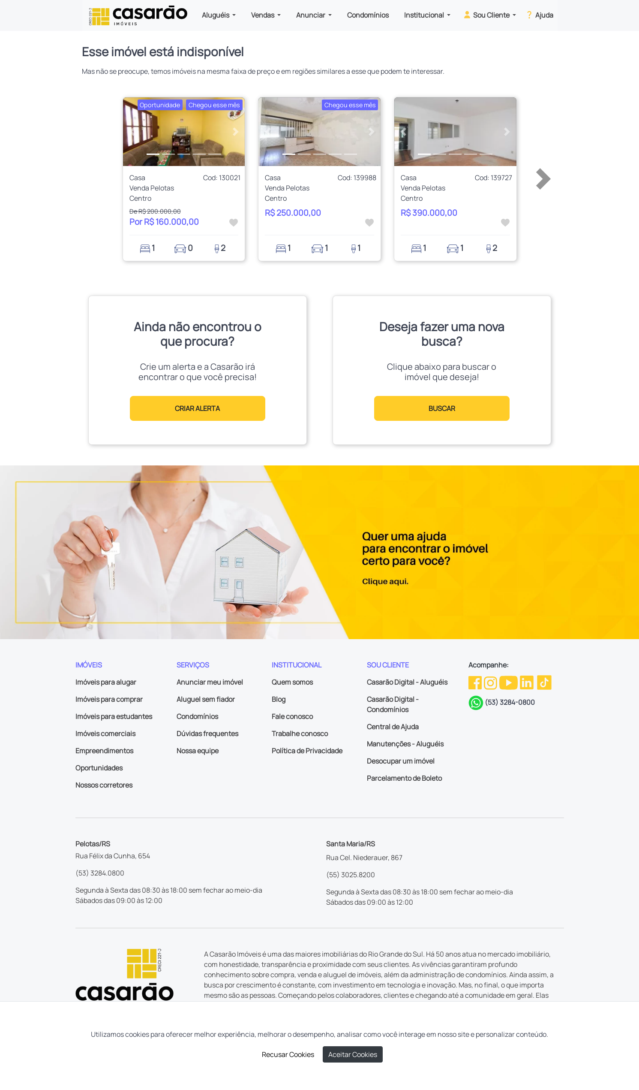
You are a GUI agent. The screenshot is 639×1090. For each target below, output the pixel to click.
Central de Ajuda (393, 726)
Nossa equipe (198, 750)
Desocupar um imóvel (401, 761)
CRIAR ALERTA (197, 408)
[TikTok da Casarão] (544, 682)
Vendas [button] (263, 15)
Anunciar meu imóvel (210, 682)
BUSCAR (442, 408)
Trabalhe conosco (300, 733)
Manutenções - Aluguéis (405, 744)
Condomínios (368, 15)
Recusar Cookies (288, 1054)
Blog (278, 699)
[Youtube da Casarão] (509, 682)
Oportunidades (99, 768)
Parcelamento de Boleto (404, 778)
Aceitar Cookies (352, 1054)
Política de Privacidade (307, 750)
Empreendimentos (104, 750)
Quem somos (292, 682)
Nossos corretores (103, 785)
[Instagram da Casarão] (491, 682)
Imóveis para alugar (105, 682)
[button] (132, 131)
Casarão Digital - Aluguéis (407, 682)
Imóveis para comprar (109, 699)
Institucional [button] (424, 15)
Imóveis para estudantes (113, 716)
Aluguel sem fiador (206, 699)
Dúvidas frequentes (207, 733)
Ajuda (539, 14)
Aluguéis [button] (216, 15)
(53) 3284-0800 (510, 702)
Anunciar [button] (311, 15)
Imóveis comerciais (105, 733)
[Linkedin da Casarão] (527, 682)
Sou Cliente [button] (486, 14)
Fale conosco (292, 716)
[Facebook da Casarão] (475, 682)
